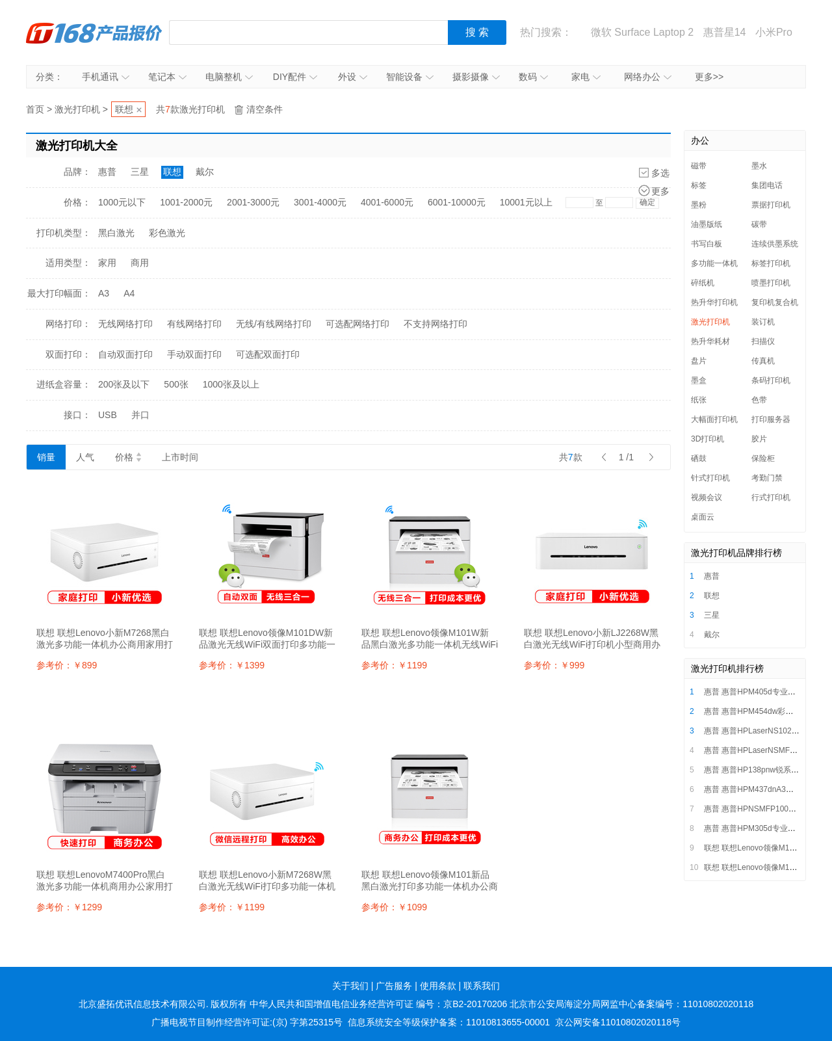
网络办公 (647, 77)
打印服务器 (770, 419)
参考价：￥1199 (394, 665)
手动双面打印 (194, 354)
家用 (107, 262)
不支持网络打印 (435, 324)
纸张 (699, 399)
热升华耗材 (710, 341)
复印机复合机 (774, 302)
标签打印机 (770, 263)
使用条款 (438, 986)
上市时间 (180, 457)
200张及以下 (124, 384)
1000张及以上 (231, 384)
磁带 (699, 165)
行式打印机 (770, 497)
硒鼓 (699, 458)
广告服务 (394, 986)
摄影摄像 (476, 77)
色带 (759, 399)
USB (107, 415)
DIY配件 (295, 77)
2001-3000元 (253, 202)
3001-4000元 (320, 202)
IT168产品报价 (94, 32)
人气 (85, 457)
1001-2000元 (186, 202)
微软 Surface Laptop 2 (642, 32)
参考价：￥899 (66, 665)
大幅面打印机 (714, 419)
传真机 (763, 360)
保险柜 (763, 458)
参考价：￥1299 (69, 907)
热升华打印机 (714, 302)
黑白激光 (116, 233)
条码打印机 (770, 380)
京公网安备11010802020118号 (618, 1022)
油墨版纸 (706, 224)
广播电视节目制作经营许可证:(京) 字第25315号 (247, 1022)
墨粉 (699, 204)
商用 (140, 262)
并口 (140, 415)
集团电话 (767, 185)
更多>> (709, 77)
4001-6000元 (387, 202)
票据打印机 (770, 204)
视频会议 (706, 497)
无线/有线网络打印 (273, 324)
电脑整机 (229, 77)
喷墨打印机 (770, 282)
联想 (124, 109)
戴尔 (205, 171)
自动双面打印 (125, 354)
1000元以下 (122, 202)
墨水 (759, 165)
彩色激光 (167, 233)
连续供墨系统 (774, 243)
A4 (129, 293)
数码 (533, 77)
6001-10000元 (457, 202)
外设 (352, 77)
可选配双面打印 (268, 354)
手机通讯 (105, 77)
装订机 (763, 321)
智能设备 (410, 77)
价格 (128, 457)
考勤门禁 (767, 477)
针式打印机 (710, 477)
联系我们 (481, 986)
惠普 (107, 171)
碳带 (759, 224)
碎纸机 (702, 282)
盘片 (699, 360)
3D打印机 (707, 438)
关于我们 (350, 986)
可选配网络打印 (357, 324)
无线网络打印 (125, 324)
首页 (35, 109)
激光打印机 (77, 109)
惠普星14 (724, 32)
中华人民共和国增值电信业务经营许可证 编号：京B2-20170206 (378, 1004)
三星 (140, 171)
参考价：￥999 (554, 665)
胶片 (759, 438)
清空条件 (264, 109)
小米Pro (773, 32)
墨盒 (699, 380)
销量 (46, 457)
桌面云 (702, 516)
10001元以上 (526, 202)
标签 (699, 185)
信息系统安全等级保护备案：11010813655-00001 (449, 1022)
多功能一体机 (714, 263)
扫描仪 (763, 341)
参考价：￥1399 (232, 665)
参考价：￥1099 (394, 907)
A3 (103, 293)
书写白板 (706, 243)
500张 (176, 384)
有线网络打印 (194, 324)
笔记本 (167, 77)
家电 (586, 77)
